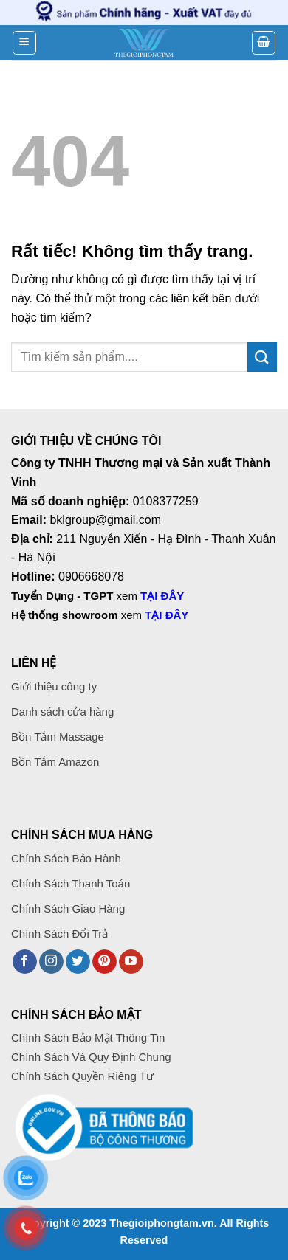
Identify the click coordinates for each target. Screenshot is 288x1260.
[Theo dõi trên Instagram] (51, 962)
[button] (24, 43)
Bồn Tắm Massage (57, 736)
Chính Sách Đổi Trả (59, 933)
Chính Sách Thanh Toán (72, 883)
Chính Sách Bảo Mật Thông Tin (88, 1037)
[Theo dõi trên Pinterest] (104, 962)
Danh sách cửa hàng (62, 711)
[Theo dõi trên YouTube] (131, 962)
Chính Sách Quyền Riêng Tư (82, 1076)
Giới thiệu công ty (54, 686)
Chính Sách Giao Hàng (68, 908)
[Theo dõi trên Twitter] (78, 962)
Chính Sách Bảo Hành (66, 858)
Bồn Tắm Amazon (55, 761)
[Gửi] (262, 356)
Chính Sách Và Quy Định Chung (91, 1056)
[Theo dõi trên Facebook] (25, 962)
